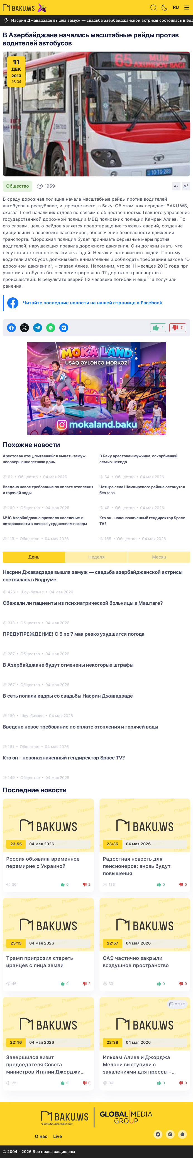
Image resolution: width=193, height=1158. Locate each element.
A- (176, 186)
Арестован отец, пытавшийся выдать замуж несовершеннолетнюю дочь (44, 459)
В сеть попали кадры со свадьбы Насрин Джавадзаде (68, 696)
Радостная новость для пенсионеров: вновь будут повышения (136, 866)
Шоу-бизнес (32, 592)
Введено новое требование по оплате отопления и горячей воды (48, 490)
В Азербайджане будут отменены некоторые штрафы (68, 665)
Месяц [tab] (159, 557)
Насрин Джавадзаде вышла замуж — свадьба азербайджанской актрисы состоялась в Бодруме (92, 575)
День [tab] (34, 557)
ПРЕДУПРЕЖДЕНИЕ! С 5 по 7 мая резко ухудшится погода (74, 634)
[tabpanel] (96, 674)
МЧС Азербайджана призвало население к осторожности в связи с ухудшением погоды (45, 521)
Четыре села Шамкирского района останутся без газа (142, 490)
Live (57, 1136)
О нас (41, 1136)
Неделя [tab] (96, 557)
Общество (17, 186)
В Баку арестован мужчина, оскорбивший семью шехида (138, 459)
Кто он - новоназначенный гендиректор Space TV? (142, 521)
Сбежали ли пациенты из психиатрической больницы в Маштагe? (83, 603)
